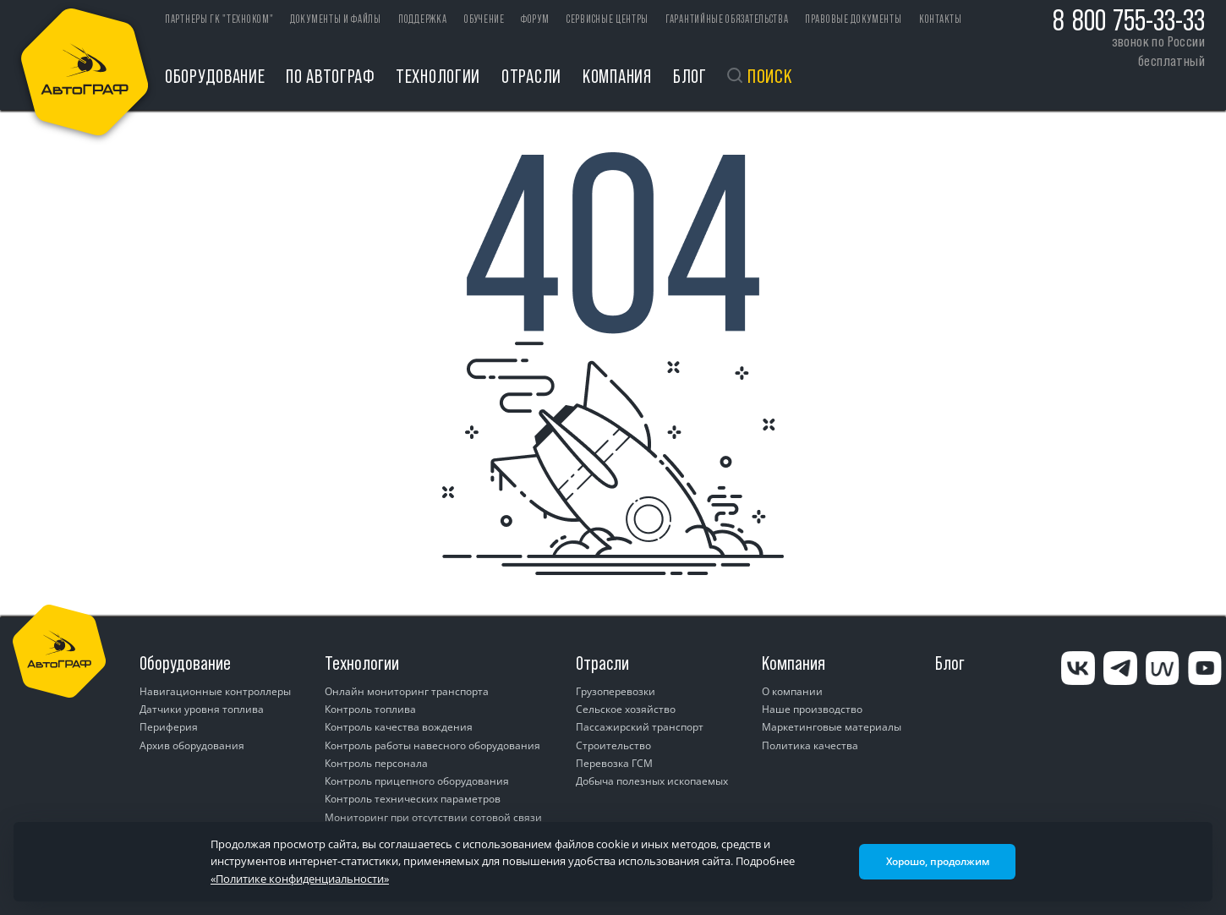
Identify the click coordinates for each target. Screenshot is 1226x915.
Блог (690, 76)
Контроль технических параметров (413, 799)
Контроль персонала (376, 763)
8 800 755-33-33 (1129, 20)
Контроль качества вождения (399, 727)
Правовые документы (853, 19)
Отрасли (531, 76)
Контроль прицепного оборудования (417, 781)
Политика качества (810, 745)
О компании (792, 691)
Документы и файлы (335, 19)
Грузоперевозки (615, 691)
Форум (535, 19)
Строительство (613, 745)
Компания (617, 76)
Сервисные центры (607, 19)
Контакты (940, 19)
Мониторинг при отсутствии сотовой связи (433, 817)
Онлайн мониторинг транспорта (407, 691)
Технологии (438, 76)
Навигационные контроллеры (215, 691)
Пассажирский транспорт (639, 727)
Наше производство (812, 709)
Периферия (169, 727)
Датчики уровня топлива (202, 709)
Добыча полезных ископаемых (652, 781)
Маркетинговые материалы (831, 727)
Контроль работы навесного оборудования (432, 745)
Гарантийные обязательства (727, 19)
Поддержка (422, 19)
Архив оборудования (192, 745)
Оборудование (215, 76)
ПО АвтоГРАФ (330, 76)
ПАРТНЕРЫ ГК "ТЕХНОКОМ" (219, 19)
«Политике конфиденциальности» (300, 878)
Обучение (484, 19)
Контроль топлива (370, 709)
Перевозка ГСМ (614, 763)
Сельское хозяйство (626, 709)
